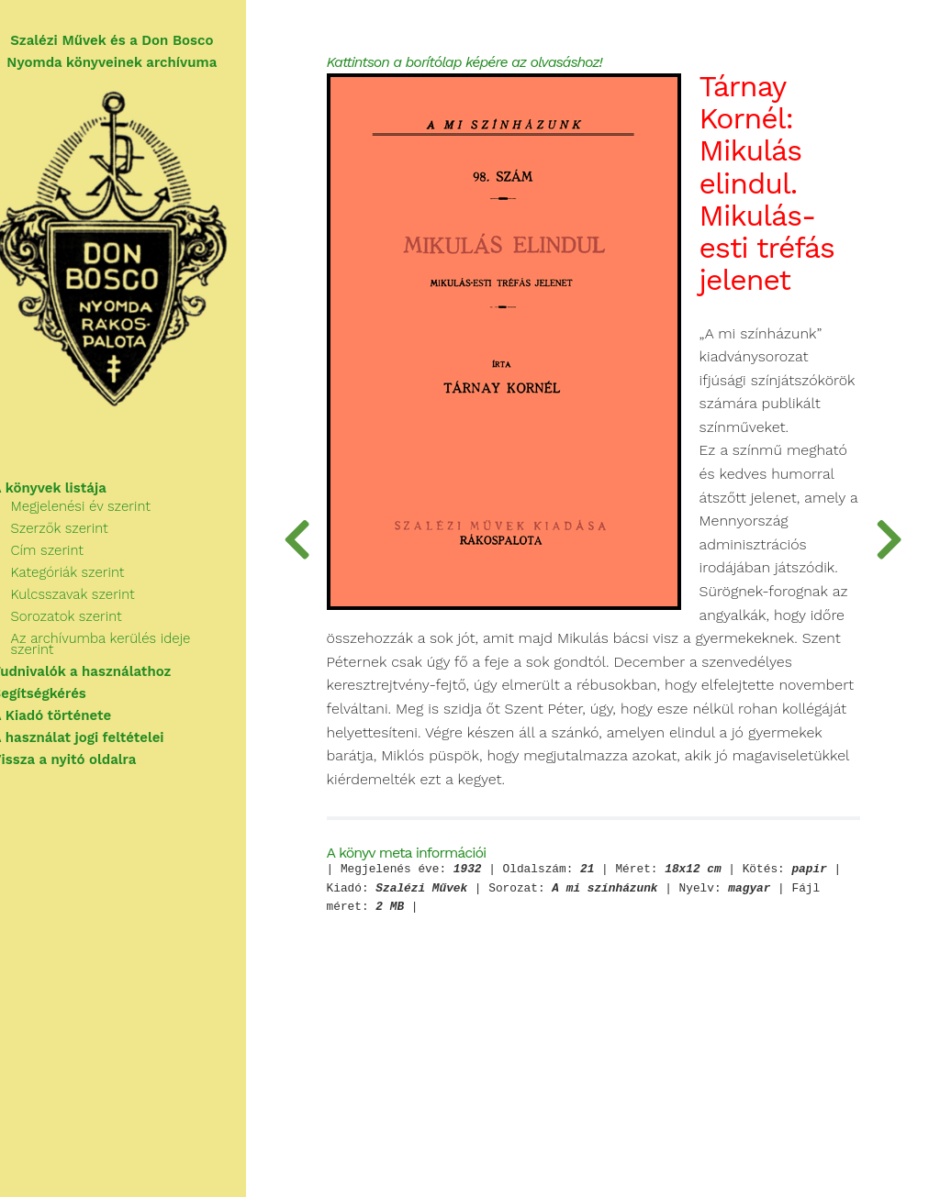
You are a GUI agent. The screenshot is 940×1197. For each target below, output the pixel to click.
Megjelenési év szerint (103, 515)
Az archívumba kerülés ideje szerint (146, 647)
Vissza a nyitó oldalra (87, 757)
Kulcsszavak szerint (95, 603)
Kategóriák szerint (90, 581)
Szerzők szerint (81, 537)
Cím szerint (69, 559)
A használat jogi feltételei (100, 735)
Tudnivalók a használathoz (104, 669)
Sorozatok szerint (88, 625)
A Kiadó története (74, 713)
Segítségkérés (61, 691)
